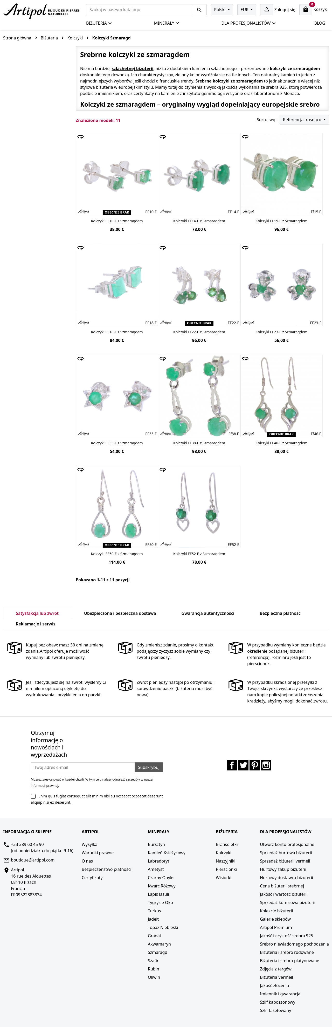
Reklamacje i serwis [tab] (35, 624)
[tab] (80, 620)
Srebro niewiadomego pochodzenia (294, 944)
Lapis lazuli (158, 894)
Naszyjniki (225, 861)
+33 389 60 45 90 (27, 844)
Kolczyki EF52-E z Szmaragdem (199, 553)
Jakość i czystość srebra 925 (286, 936)
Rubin (153, 969)
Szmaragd (157, 952)
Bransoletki (227, 844)
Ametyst (156, 869)
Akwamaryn (159, 944)
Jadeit (153, 919)
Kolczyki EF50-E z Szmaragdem (117, 553)
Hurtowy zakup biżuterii (283, 869)
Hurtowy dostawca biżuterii (286, 877)
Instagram (266, 765)
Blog (319, 23)
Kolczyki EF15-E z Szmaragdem (281, 220)
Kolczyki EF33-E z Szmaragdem (117, 442)
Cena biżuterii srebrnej (282, 886)
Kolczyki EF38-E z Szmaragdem (199, 442)
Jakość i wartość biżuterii (284, 894)
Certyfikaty (92, 877)
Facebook (232, 765)
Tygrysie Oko (160, 902)
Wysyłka (90, 844)
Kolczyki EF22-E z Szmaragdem (199, 331)
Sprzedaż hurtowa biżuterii (286, 853)
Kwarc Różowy (162, 886)
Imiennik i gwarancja (280, 994)
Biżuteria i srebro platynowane (289, 960)
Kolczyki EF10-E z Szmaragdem (117, 220)
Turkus (154, 911)
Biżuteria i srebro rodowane (287, 952)
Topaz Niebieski (163, 927)
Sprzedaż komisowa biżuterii (287, 902)
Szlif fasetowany (275, 1010)
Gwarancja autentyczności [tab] (208, 613)
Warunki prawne (98, 853)
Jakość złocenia (274, 985)
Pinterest (255, 765)
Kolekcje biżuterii (276, 911)
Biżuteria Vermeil (276, 977)
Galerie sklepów (275, 919)
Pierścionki (226, 869)
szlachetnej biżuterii (132, 68)
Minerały (166, 23)
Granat (154, 936)
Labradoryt (158, 861)
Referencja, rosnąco (302, 119)
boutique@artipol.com (32, 860)
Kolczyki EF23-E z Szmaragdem (281, 331)
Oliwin (154, 977)
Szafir (153, 960)
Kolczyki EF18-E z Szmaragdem (117, 331)
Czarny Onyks (161, 877)
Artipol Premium (276, 927)
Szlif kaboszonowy (277, 1002)
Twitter (243, 765)
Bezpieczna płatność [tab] (280, 613)
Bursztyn (156, 844)
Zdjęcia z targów (276, 969)
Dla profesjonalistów (249, 23)
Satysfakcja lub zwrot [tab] (37, 613)
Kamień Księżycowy (166, 853)
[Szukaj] (139, 9)
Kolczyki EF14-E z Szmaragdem (199, 220)
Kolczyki (223, 853)
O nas (87, 861)
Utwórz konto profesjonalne (287, 844)
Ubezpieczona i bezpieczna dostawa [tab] (120, 613)
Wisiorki (223, 877)
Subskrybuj (149, 767)
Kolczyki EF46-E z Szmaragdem (281, 442)
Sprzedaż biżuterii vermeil (285, 861)
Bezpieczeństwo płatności (107, 869)
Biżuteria (99, 23)
